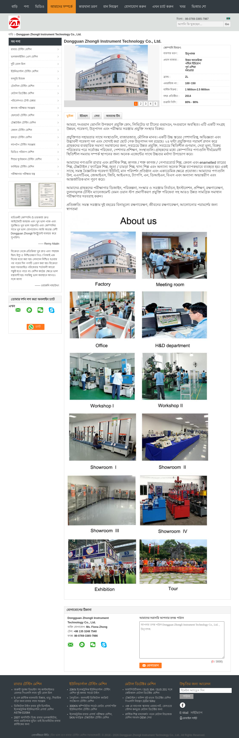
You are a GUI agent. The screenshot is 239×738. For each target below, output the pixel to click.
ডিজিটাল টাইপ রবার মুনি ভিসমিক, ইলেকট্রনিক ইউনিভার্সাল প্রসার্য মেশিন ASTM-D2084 (34, 709)
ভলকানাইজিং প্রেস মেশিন (24, 56)
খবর (182, 6)
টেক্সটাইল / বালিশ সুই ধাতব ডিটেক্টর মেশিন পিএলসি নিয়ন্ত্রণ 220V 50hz (148, 699)
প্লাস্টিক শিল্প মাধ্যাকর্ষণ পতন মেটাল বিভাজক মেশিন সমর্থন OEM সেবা (148, 716)
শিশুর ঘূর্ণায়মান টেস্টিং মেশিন (26, 159)
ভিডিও (39, 6)
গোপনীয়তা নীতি (40, 735)
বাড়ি (15, 6)
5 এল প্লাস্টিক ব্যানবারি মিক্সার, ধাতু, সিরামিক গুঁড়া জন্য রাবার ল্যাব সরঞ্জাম (37, 699)
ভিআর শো (199, 6)
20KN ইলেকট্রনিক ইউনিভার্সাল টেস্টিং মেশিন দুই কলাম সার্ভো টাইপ (90, 691)
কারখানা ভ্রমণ (88, 6)
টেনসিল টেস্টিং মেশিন (22, 86)
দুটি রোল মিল (18, 64)
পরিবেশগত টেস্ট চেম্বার (23, 100)
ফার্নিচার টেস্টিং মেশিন (22, 166)
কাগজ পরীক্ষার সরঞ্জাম (23, 108)
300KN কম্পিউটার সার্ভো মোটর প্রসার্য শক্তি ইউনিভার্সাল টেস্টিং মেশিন (93, 707)
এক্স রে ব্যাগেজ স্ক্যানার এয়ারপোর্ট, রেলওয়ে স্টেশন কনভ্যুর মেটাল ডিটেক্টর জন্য (148, 707)
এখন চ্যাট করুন (162, 6)
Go (227, 24)
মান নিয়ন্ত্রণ (110, 6)
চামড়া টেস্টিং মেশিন (21, 137)
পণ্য (26, 6)
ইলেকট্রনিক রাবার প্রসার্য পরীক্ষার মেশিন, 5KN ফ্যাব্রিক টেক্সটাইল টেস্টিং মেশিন (91, 716)
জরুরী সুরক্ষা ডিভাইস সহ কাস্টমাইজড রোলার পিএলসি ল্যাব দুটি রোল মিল (34, 691)
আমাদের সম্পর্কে (61, 6)
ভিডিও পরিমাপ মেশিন (22, 152)
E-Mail (184, 712)
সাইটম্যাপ (197, 712)
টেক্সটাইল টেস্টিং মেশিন (23, 122)
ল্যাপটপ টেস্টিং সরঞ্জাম (23, 144)
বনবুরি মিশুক (18, 78)
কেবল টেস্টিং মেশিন (21, 130)
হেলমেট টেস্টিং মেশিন (22, 115)
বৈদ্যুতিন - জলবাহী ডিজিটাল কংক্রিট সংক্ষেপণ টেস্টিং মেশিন (89, 699)
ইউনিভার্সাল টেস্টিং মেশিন (24, 71)
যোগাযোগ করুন (135, 6)
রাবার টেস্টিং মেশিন (21, 49)
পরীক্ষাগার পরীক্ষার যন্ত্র (23, 174)
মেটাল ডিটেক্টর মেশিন (22, 93)
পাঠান (186, 696)
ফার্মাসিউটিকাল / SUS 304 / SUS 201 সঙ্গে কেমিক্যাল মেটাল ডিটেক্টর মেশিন (148, 691)
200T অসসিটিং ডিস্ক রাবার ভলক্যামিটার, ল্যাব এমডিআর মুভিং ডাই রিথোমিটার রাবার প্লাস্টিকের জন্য (37, 721)
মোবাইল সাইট (188, 718)
